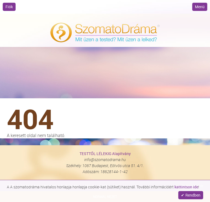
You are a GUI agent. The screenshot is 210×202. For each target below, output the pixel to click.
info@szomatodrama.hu (105, 159)
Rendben (192, 195)
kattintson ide (186, 186)
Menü (200, 6)
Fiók (9, 6)
